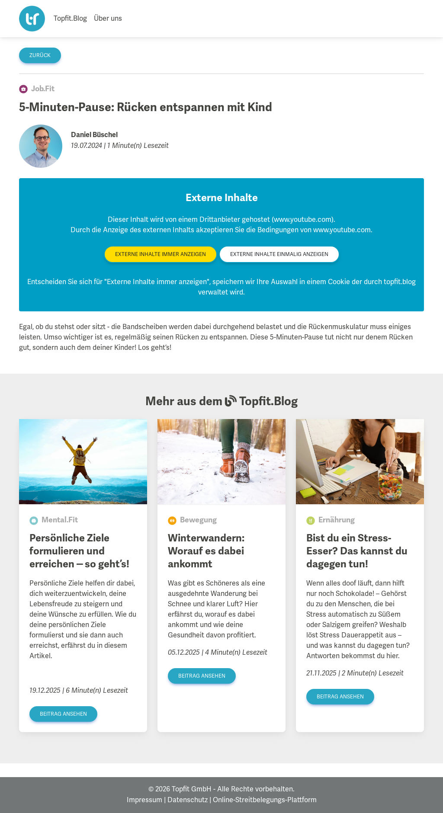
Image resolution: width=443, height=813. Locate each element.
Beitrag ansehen (63, 714)
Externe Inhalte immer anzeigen (160, 254)
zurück (40, 55)
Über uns (108, 18)
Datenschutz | (189, 800)
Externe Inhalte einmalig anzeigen (279, 254)
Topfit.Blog (70, 18)
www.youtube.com (342, 230)
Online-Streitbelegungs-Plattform (265, 800)
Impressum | (146, 800)
